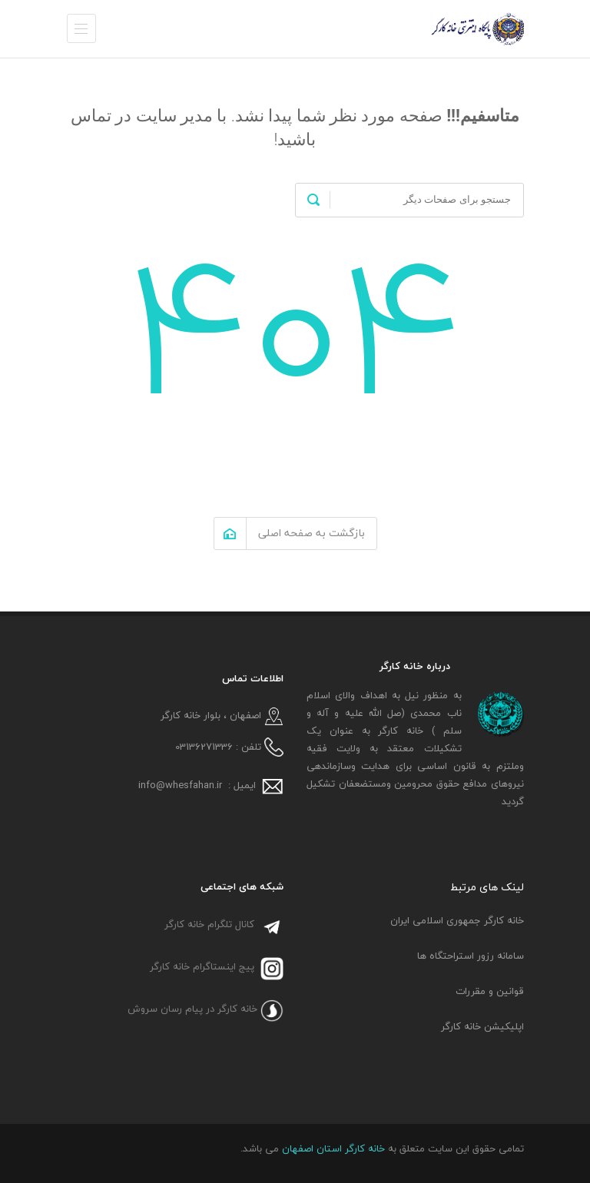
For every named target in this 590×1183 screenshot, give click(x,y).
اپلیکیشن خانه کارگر (482, 1026)
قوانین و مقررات (490, 991)
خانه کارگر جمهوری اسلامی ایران (457, 920)
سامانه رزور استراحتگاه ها (470, 955)
